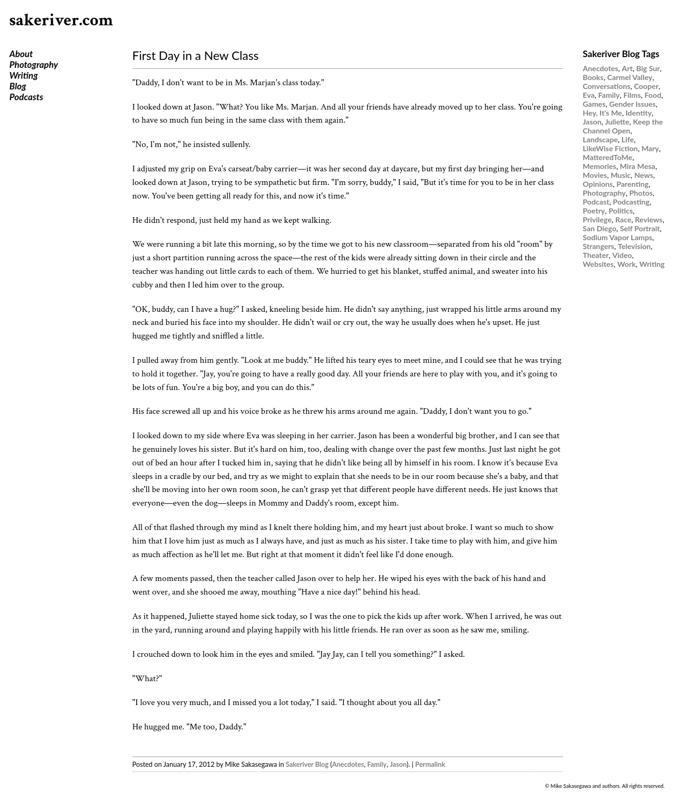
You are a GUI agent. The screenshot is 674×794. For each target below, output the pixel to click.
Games (594, 103)
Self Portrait (640, 228)
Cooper (646, 85)
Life (628, 139)
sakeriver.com (61, 20)
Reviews (649, 219)
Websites (598, 263)
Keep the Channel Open (623, 126)
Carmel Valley (629, 77)
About (21, 53)
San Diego (599, 228)
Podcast (596, 201)
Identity (639, 112)
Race (623, 219)
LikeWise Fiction (610, 148)
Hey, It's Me (602, 112)
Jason (398, 764)
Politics (620, 210)
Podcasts (26, 96)
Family (377, 764)
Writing (23, 75)
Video (622, 254)
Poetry (594, 210)
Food (653, 94)
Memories (599, 166)
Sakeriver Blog (307, 764)
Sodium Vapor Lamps (617, 237)
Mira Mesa (637, 166)
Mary (650, 148)
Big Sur (647, 68)
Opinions (598, 183)
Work (626, 263)
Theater (595, 254)
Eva (588, 94)
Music (621, 174)
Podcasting (631, 201)
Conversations (606, 85)
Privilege (597, 219)
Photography (33, 64)
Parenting (632, 183)
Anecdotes (348, 764)
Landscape (600, 139)
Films (632, 94)
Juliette (617, 121)
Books (593, 77)
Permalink (430, 764)
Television (634, 246)
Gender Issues (632, 103)
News (643, 174)
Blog (17, 86)
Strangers (598, 246)
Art (627, 68)
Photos (640, 192)
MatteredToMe (607, 157)
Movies (595, 174)
